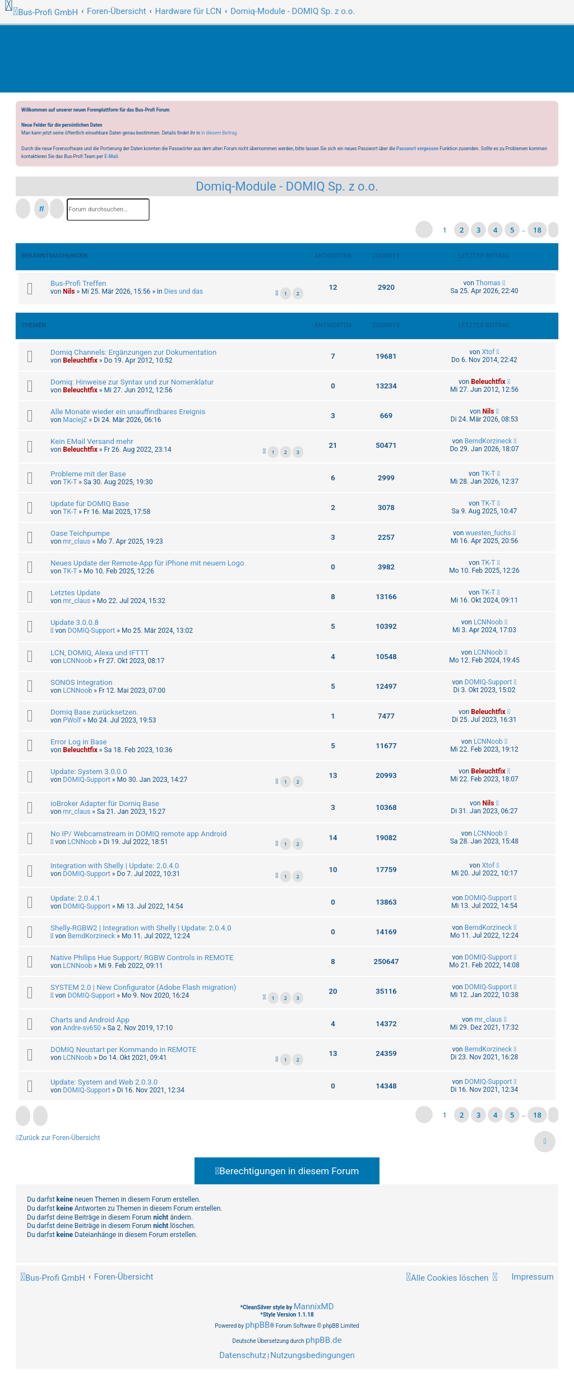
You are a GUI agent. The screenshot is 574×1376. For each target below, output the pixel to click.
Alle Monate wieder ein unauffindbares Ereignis (127, 411)
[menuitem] (528, 1277)
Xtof (488, 352)
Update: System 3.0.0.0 (88, 771)
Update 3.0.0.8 (74, 622)
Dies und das (183, 291)
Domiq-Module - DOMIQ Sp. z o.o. (287, 186)
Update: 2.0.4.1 (75, 898)
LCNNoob (488, 622)
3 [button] (478, 230)
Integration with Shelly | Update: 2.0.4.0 (114, 865)
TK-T (70, 482)
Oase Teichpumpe (80, 533)
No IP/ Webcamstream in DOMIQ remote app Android (138, 834)
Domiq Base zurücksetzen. (94, 712)
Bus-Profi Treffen (78, 283)
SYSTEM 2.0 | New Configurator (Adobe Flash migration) (143, 987)
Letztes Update (75, 593)
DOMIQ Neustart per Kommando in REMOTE (123, 1049)
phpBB (258, 1325)
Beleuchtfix (80, 360)
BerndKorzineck (488, 441)
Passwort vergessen (417, 148)
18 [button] (537, 230)
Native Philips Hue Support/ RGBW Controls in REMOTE (142, 957)
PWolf (72, 720)
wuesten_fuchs (488, 533)
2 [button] (462, 230)
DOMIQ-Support (91, 630)
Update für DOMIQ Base (89, 503)
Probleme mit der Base (88, 474)
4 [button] (495, 230)
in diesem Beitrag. (219, 133)
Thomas (488, 283)
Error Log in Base (78, 742)
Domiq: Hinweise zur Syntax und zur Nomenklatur (132, 382)
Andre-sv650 (82, 1028)
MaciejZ (75, 420)
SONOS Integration (81, 682)
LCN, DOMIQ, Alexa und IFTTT (99, 652)
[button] (424, 229)
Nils (69, 291)
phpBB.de (323, 1340)
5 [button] (512, 230)
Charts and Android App (89, 1020)
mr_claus (76, 541)
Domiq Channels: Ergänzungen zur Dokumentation (133, 352)
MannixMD (314, 1306)
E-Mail (111, 156)
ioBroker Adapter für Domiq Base (104, 803)
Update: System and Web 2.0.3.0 (104, 1082)
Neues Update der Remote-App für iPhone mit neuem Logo (147, 563)
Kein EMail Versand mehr (91, 441)
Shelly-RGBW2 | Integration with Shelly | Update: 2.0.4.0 (141, 928)
